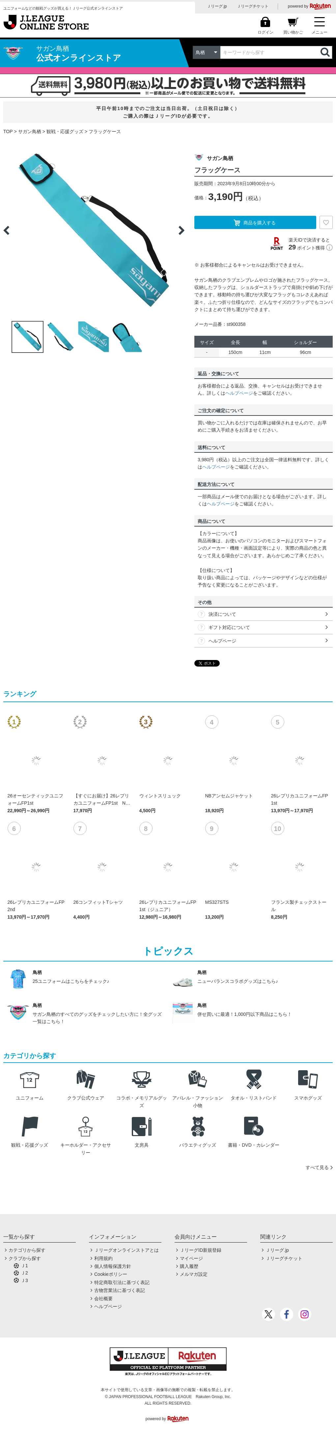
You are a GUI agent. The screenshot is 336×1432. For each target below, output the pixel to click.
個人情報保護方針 (112, 1266)
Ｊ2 (24, 1272)
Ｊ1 (24, 1265)
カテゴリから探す (27, 1250)
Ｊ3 (24, 1280)
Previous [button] (6, 230)
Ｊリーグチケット (252, 6)
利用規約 (103, 1258)
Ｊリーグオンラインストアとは (126, 1250)
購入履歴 (189, 1266)
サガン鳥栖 (29, 131)
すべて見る (317, 1167)
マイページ (191, 1258)
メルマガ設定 (194, 1274)
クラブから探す (25, 1258)
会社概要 (103, 1298)
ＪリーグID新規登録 (200, 1250)
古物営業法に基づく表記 (119, 1290)
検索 (326, 52)
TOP (8, 131)
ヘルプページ (239, 393)
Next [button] (181, 230)
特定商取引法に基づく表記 (122, 1282)
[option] (94, 230)
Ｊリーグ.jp (217, 6)
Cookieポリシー (110, 1274)
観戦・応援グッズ (64, 131)
